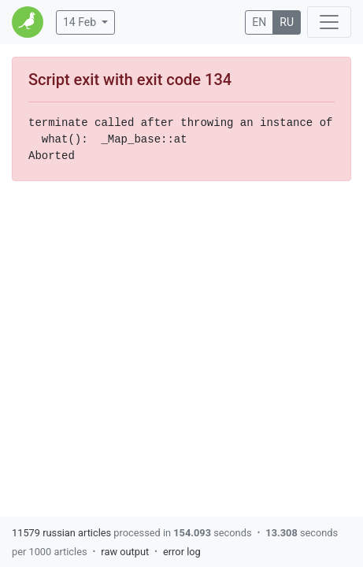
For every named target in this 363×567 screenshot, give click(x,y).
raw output (125, 552)
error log (182, 552)
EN (259, 22)
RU (287, 22)
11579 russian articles (61, 533)
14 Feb (79, 22)
